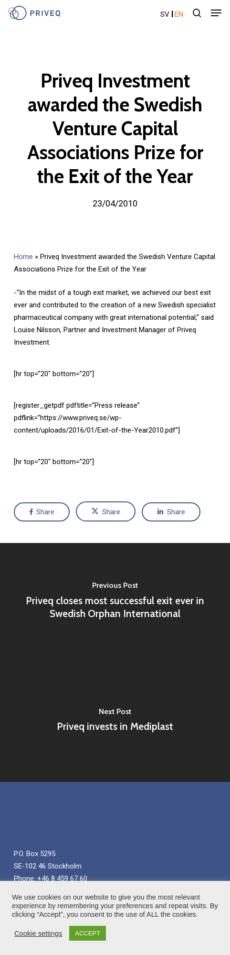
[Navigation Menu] (216, 13)
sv (164, 14)
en (179, 14)
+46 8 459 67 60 (62, 878)
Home (23, 256)
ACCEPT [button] (87, 933)
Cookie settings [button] (38, 933)
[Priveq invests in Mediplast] (115, 722)
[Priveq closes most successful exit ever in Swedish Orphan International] (115, 602)
